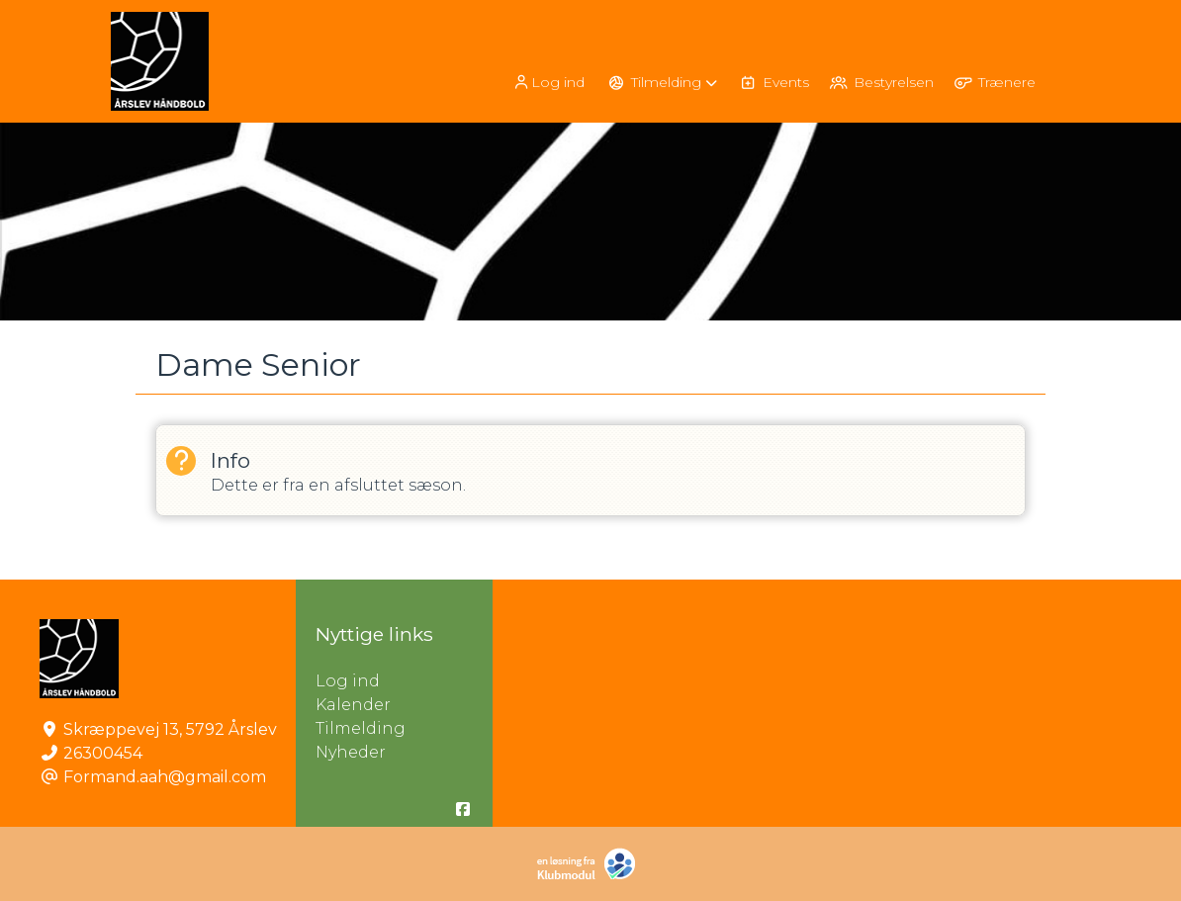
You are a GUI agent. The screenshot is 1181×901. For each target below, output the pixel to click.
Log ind (548, 82)
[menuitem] (549, 81)
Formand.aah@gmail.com (164, 776)
